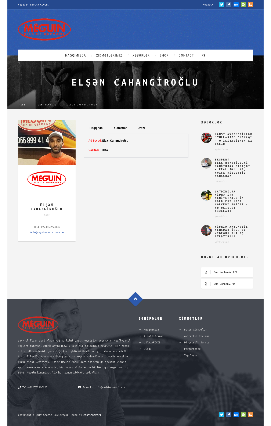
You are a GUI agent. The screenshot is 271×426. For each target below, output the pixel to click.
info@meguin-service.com (47, 232)
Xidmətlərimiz (109, 55)
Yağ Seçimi (191, 355)
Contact (186, 55)
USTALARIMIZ (152, 342)
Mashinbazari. (93, 414)
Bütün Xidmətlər (195, 329)
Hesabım (208, 4)
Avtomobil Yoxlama (196, 336)
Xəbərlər (141, 55)
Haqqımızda (75, 55)
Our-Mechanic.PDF (219, 272)
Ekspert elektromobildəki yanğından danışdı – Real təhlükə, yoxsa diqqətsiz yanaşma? (232, 167)
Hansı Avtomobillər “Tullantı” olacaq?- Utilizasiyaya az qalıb (233, 139)
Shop (164, 55)
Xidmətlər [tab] (120, 128)
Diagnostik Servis (196, 342)
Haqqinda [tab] (96, 128)
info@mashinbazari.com (110, 387)
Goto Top (135, 299)
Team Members (46, 105)
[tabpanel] (136, 145)
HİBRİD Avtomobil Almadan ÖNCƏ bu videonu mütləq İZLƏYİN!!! (231, 231)
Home (22, 105)
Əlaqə (148, 348)
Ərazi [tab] (141, 128)
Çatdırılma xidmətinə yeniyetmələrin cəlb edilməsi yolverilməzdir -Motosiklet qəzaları (231, 201)
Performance (192, 348)
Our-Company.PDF (218, 284)
